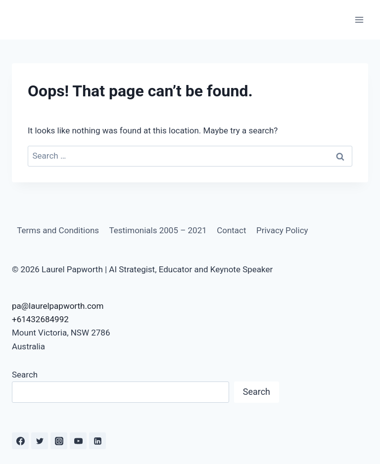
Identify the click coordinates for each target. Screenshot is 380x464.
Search (25, 375)
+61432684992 (40, 319)
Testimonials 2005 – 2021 (157, 230)
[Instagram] (58, 440)
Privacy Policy (282, 230)
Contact (231, 230)
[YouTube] (78, 440)
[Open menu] (359, 19)
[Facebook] (20, 440)
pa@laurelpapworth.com (57, 306)
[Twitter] (39, 440)
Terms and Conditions (58, 230)
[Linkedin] (97, 440)
